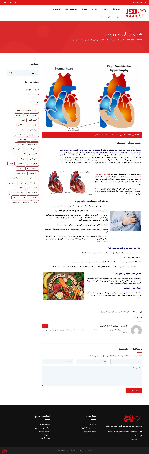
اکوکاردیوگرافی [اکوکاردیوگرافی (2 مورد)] (24, 139)
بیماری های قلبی (125, 312)
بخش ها (95, 9)
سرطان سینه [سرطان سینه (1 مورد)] (21, 173)
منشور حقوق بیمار (90, 431)
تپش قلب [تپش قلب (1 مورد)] (22, 159)
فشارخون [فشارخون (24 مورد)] (12, 183)
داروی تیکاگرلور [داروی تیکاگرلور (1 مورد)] (32, 168)
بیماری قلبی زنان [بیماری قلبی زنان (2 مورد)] (31, 149)
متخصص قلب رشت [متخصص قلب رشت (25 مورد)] (17, 193)
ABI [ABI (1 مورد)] (36, 111)
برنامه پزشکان (45, 424)
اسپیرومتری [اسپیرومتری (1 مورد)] (33, 135)
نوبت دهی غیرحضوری (42, 428)
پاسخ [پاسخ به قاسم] (45, 326)
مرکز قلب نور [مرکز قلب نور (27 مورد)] (33, 197)
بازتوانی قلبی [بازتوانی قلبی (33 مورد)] (32, 144)
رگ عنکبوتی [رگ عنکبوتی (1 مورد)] (33, 173)
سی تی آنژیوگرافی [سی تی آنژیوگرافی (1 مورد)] (19, 178)
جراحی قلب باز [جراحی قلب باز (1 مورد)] (32, 164)
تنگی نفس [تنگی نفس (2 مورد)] (33, 159)
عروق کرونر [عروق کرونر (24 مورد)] (22, 183)
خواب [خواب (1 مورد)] (11, 164)
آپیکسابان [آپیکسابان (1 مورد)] (33, 130)
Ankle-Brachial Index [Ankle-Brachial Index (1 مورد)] (24, 111)
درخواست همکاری (113, 17)
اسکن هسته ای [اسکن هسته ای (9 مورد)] (20, 135)
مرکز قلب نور (113, 312)
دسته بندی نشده (31, 90)
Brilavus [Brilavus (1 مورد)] (34, 115)
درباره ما (93, 424)
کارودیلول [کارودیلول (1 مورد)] (16, 202)
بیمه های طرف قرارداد (88, 428)
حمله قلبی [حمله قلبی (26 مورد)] (20, 164)
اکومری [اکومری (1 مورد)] (34, 139)
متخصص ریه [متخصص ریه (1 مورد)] (32, 193)
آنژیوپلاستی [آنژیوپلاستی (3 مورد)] (33, 125)
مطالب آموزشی (100, 135)
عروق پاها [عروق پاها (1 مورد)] (33, 183)
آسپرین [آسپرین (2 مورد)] (22, 120)
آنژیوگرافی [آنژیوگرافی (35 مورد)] (21, 125)
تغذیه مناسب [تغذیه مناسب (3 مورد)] (21, 154)
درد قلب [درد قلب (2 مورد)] (20, 168)
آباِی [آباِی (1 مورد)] (26, 115)
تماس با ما (57, 9)
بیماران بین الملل (71, 9)
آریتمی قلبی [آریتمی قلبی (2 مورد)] (33, 120)
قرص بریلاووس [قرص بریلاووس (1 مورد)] (32, 188)
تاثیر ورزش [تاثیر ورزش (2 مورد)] (33, 154)
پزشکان (105, 9)
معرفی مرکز (116, 9)
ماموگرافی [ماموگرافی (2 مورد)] (20, 188)
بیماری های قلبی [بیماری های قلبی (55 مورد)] (16, 149)
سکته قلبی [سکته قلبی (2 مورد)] (33, 178)
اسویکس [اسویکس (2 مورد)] (23, 130)
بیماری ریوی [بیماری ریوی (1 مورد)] (20, 144)
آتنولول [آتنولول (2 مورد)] (18, 115)
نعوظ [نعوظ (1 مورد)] (23, 197)
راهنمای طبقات (44, 431)
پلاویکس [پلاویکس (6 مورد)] (26, 202)
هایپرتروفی (104, 312)
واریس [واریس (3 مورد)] (15, 197)
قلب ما (84, 9)
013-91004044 (137, 2)
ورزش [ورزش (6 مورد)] (35, 202)
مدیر (121, 135)
